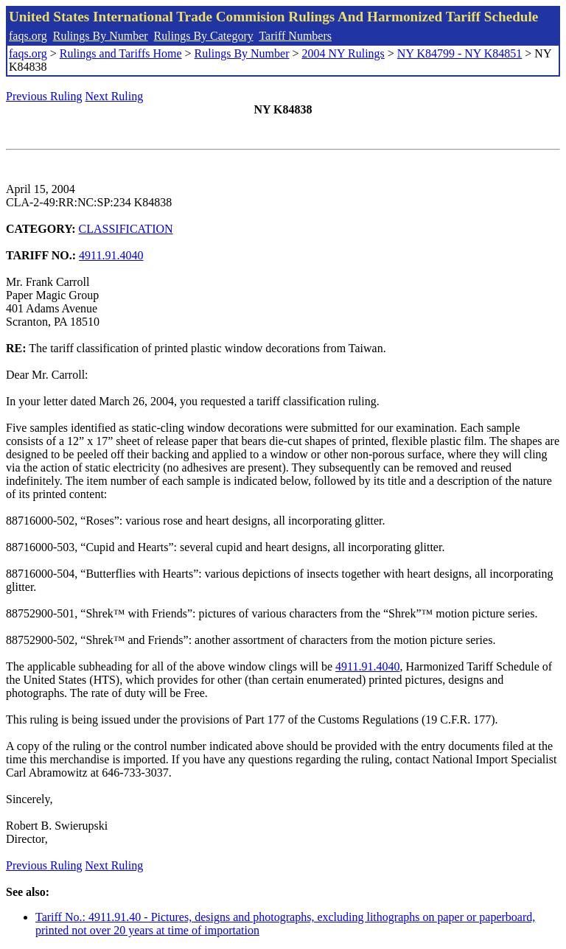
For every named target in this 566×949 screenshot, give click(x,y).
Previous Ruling (44, 96)
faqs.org (28, 35)
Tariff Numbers (295, 35)
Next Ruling (114, 96)
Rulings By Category (204, 35)
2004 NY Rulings (343, 53)
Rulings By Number (100, 35)
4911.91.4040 (111, 255)
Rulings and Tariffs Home (121, 53)
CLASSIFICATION (126, 229)
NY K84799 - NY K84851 (459, 53)
